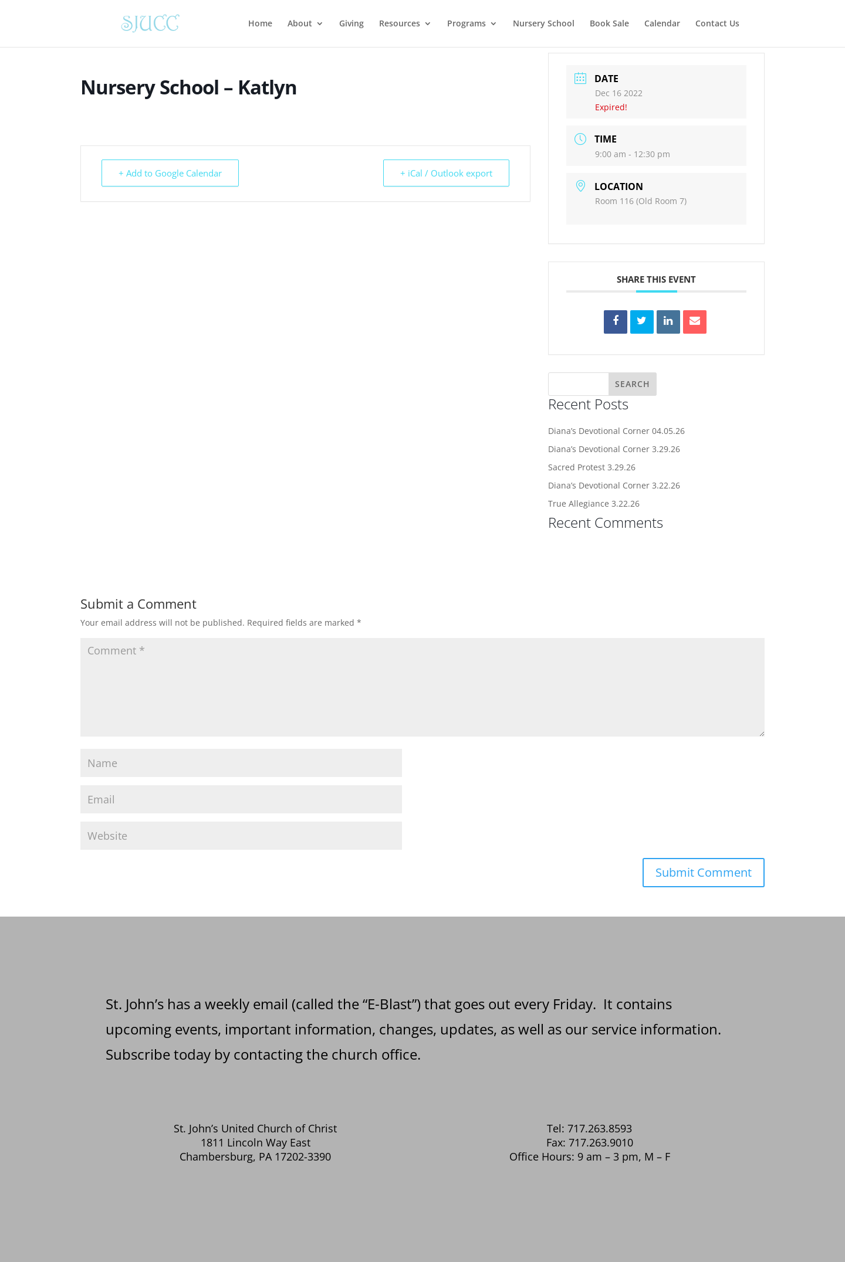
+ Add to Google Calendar (170, 173)
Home (260, 24)
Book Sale (609, 24)
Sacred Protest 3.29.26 (592, 467)
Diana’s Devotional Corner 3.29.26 (614, 448)
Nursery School (543, 24)
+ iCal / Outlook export (446, 173)
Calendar (662, 24)
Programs (466, 24)
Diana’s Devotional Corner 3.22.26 (614, 485)
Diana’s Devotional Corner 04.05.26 (616, 430)
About (300, 24)
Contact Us (717, 24)
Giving (351, 24)
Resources (399, 24)
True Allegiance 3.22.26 (594, 503)
